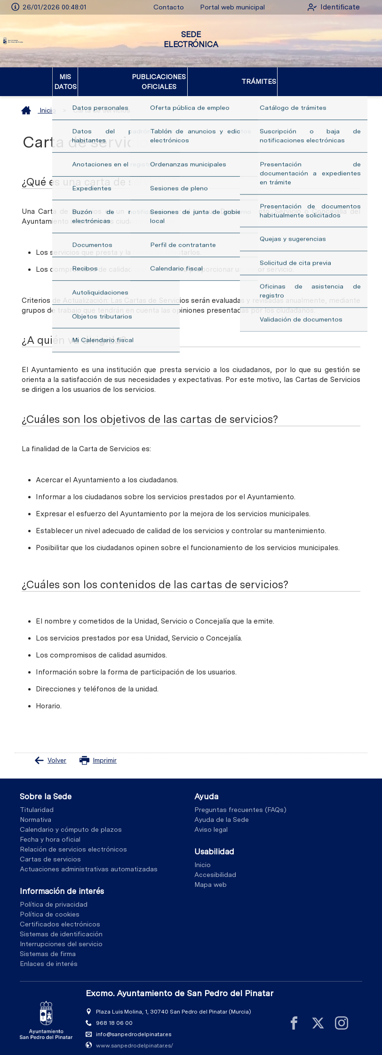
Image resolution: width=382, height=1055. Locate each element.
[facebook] (294, 1013)
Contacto (159, 7)
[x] (318, 1013)
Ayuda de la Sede (221, 810)
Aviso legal (211, 820)
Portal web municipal (222, 7)
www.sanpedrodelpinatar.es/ (134, 1035)
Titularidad (37, 800)
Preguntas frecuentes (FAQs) (240, 800)
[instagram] (341, 1013)
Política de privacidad (54, 894)
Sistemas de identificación (61, 924)
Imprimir (98, 750)
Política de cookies (50, 904)
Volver (50, 750)
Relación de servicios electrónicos (73, 840)
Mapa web (210, 874)
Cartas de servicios (50, 849)
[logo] (46, 40)
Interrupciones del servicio (61, 934)
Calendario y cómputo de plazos (71, 820)
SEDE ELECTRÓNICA (191, 39)
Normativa (35, 810)
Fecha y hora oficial (50, 830)
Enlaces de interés (49, 954)
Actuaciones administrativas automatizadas (89, 859)
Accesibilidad (215, 864)
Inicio (38, 100)
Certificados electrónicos (60, 914)
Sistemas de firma (48, 944)
